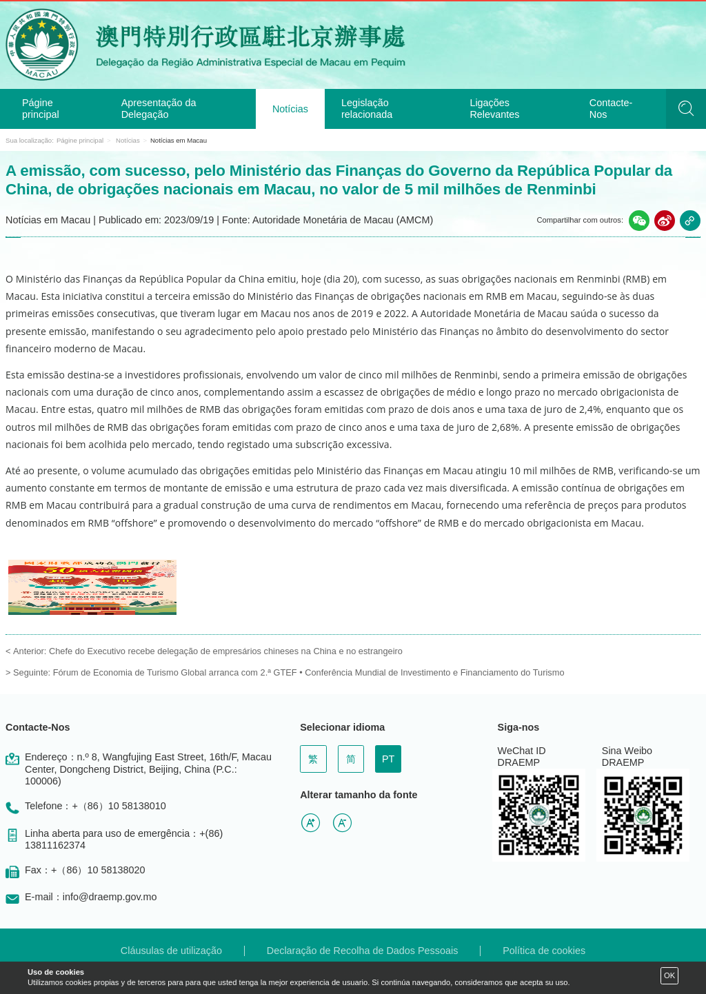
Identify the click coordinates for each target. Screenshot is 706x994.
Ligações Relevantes (494, 108)
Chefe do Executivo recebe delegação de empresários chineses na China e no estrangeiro (226, 651)
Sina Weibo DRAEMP (627, 756)
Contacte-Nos (610, 108)
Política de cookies (544, 950)
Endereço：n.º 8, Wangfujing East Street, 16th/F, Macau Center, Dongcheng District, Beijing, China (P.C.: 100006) (148, 769)
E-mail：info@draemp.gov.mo (91, 896)
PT (388, 758)
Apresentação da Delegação (158, 108)
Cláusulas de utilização (171, 950)
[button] (639, 220)
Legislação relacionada (366, 108)
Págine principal (40, 108)
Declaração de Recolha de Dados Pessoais (362, 950)
